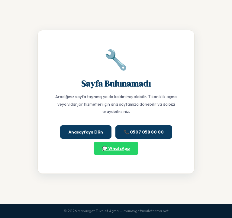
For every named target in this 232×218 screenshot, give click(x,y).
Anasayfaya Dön (86, 132)
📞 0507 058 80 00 (144, 132)
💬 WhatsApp (116, 148)
